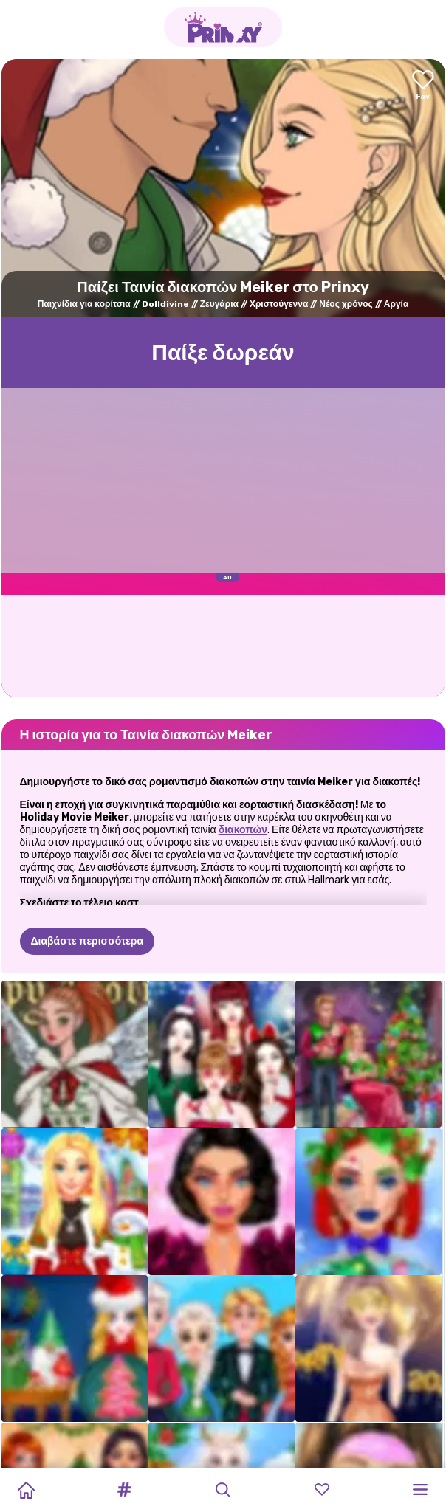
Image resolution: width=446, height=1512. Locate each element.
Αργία (396, 304)
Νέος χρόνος (346, 304)
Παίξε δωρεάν (223, 352)
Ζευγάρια (219, 304)
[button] (124, 1490)
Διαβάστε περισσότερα (87, 941)
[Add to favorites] (423, 86)
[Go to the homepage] (223, 27)
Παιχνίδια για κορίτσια (84, 304)
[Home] (25, 1490)
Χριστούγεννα (279, 304)
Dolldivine (165, 304)
